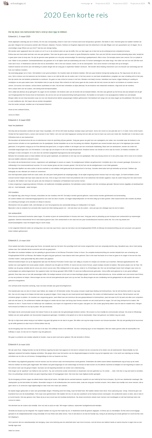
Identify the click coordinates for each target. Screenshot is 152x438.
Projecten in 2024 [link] (138, 3)
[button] (149, 3)
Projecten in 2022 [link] (103, 3)
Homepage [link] (85, 3)
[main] (76, 15)
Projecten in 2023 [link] (120, 3)
